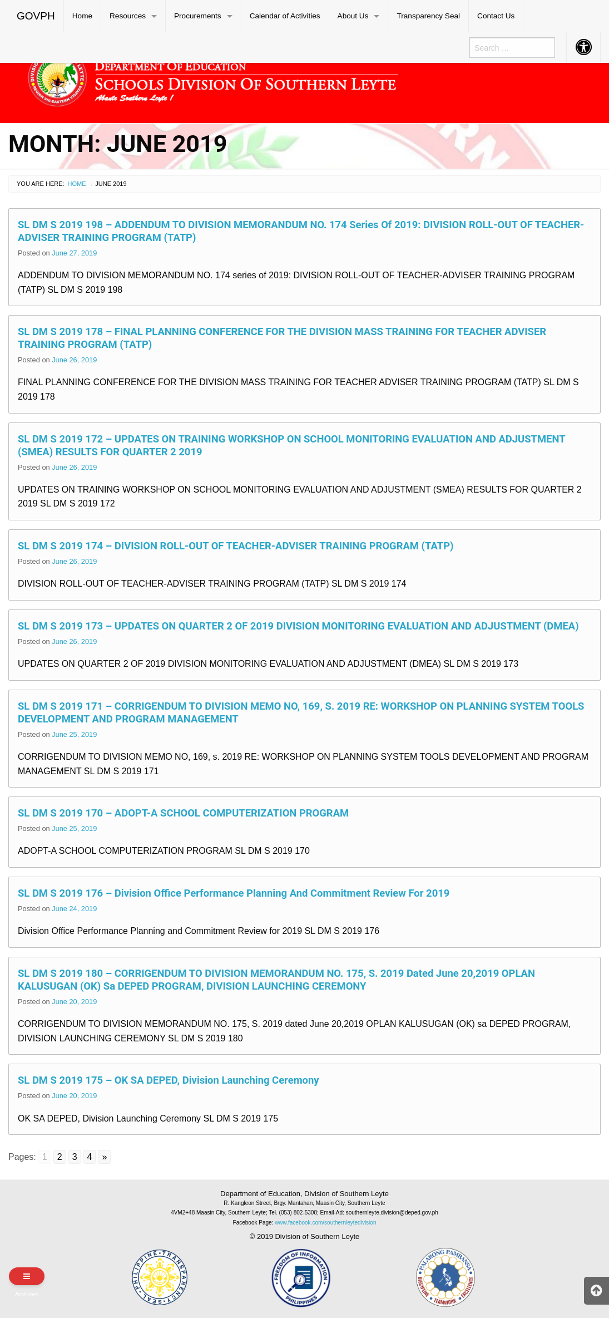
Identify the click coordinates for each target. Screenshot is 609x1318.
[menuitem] (36, 16)
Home (82, 16)
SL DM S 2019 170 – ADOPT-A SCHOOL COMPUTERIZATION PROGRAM (183, 813)
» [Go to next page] (104, 1157)
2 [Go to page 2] (59, 1157)
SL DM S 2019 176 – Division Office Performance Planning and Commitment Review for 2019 (233, 893)
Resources (128, 16)
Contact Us (495, 16)
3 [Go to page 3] (74, 1157)
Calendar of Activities (285, 16)
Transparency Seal (428, 16)
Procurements (197, 16)
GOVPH (36, 16)
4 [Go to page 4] (89, 1157)
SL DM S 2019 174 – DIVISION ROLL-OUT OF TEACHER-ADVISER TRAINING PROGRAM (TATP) (235, 546)
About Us (353, 16)
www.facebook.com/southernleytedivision (325, 1222)
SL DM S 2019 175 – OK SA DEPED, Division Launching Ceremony (168, 1080)
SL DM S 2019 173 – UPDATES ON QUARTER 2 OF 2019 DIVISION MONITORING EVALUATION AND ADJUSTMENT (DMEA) (298, 626)
